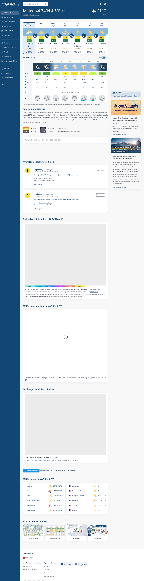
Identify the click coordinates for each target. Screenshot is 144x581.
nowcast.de (94, 292)
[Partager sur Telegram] (55, 140)
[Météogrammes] (55, 532)
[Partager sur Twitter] (51, 140)
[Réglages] (105, 4)
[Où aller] (76, 532)
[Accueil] (8, 4)
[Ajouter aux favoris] (63, 11)
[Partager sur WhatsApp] (43, 140)
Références (47, 566)
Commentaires (49, 576)
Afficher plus (38, 184)
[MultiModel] (98, 532)
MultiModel (96, 105)
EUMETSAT (54, 460)
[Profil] (100, 4)
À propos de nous (50, 563)
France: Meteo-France (45, 178)
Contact (46, 573)
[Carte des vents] (33, 532)
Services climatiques (30, 569)
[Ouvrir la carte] (45, 4)
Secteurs (26, 573)
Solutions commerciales (32, 563)
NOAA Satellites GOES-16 (41, 460)
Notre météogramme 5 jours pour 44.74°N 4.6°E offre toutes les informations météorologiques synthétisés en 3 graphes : (65, 379)
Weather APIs (27, 566)
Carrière (46, 569)
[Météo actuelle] (98, 12)
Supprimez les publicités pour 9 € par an (126, 94)
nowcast (77, 460)
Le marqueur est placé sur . (42, 457)
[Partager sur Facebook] (47, 140)
